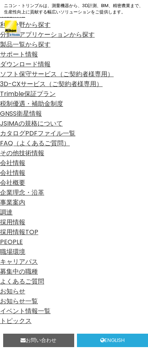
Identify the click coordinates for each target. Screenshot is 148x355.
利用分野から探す (25, 24)
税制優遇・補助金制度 (31, 103)
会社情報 (12, 162)
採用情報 (12, 222)
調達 (6, 212)
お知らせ (12, 291)
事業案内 (12, 202)
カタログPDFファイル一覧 (37, 133)
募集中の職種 (19, 271)
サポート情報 (19, 54)
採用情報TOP (19, 232)
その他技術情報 (22, 153)
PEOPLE (11, 241)
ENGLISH (112, 340)
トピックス (16, 320)
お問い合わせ (38, 340)
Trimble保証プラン (28, 93)
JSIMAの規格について (31, 123)
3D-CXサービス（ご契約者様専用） (51, 83)
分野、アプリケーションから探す (47, 34)
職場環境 (12, 251)
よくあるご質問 (22, 281)
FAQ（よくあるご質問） (35, 143)
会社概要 (12, 182)
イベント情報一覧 (25, 311)
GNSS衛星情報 (21, 113)
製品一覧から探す (25, 44)
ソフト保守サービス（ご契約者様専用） (57, 74)
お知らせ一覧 (19, 301)
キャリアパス (19, 261)
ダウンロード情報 (25, 64)
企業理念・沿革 (22, 192)
